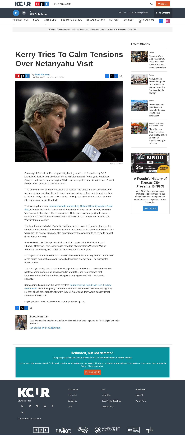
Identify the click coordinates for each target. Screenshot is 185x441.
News (36, 26)
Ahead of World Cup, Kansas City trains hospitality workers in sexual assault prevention (157, 67)
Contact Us (72, 407)
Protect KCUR (21, 26)
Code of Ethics (107, 413)
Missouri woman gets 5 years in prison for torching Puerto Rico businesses (157, 116)
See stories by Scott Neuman (45, 333)
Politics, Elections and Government (156, 130)
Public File (140, 401)
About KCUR (73, 395)
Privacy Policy (141, 407)
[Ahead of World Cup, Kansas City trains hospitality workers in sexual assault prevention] (139, 62)
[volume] (24, 19)
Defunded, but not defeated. (92, 359)
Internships (106, 401)
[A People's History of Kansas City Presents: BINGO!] (150, 169)
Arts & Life (50, 26)
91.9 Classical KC (146, 27)
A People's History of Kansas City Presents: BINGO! (150, 188)
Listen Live (72, 401)
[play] (16, 18)
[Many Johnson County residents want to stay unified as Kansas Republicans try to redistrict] (139, 133)
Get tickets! (150, 214)
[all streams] (163, 19)
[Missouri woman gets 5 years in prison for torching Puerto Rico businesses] (139, 111)
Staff (70, 413)
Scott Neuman (42, 80)
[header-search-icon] (152, 7)
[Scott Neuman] (21, 328)
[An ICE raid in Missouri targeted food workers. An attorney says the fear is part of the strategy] (139, 85)
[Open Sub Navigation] (15, 30)
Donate (166, 6)
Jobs (103, 395)
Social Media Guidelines (111, 407)
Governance (140, 395)
